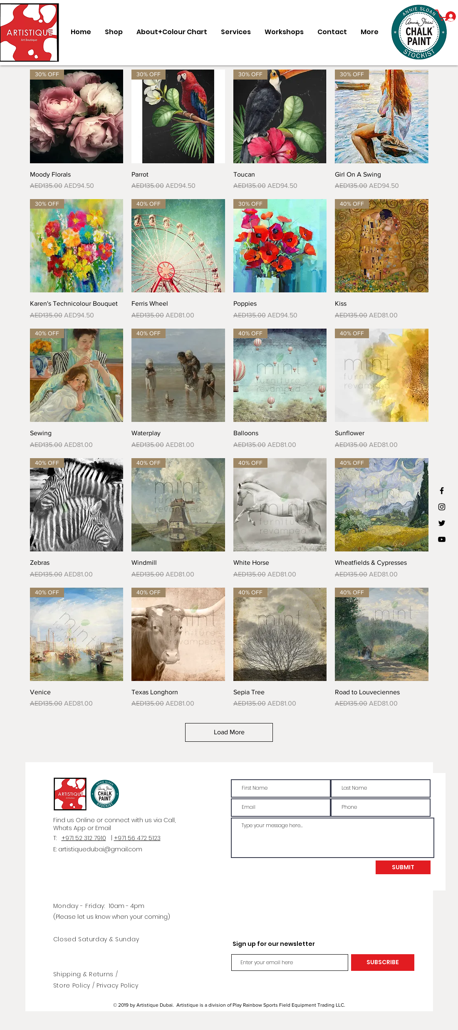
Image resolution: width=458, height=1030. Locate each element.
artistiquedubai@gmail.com (100, 849)
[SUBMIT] (403, 867)
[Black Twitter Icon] (441, 523)
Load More (229, 732)
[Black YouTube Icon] (441, 539)
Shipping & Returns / (85, 974)
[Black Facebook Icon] (441, 490)
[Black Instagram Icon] (441, 506)
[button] (442, 14)
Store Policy (72, 985)
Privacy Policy (118, 985)
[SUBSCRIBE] (382, 962)
